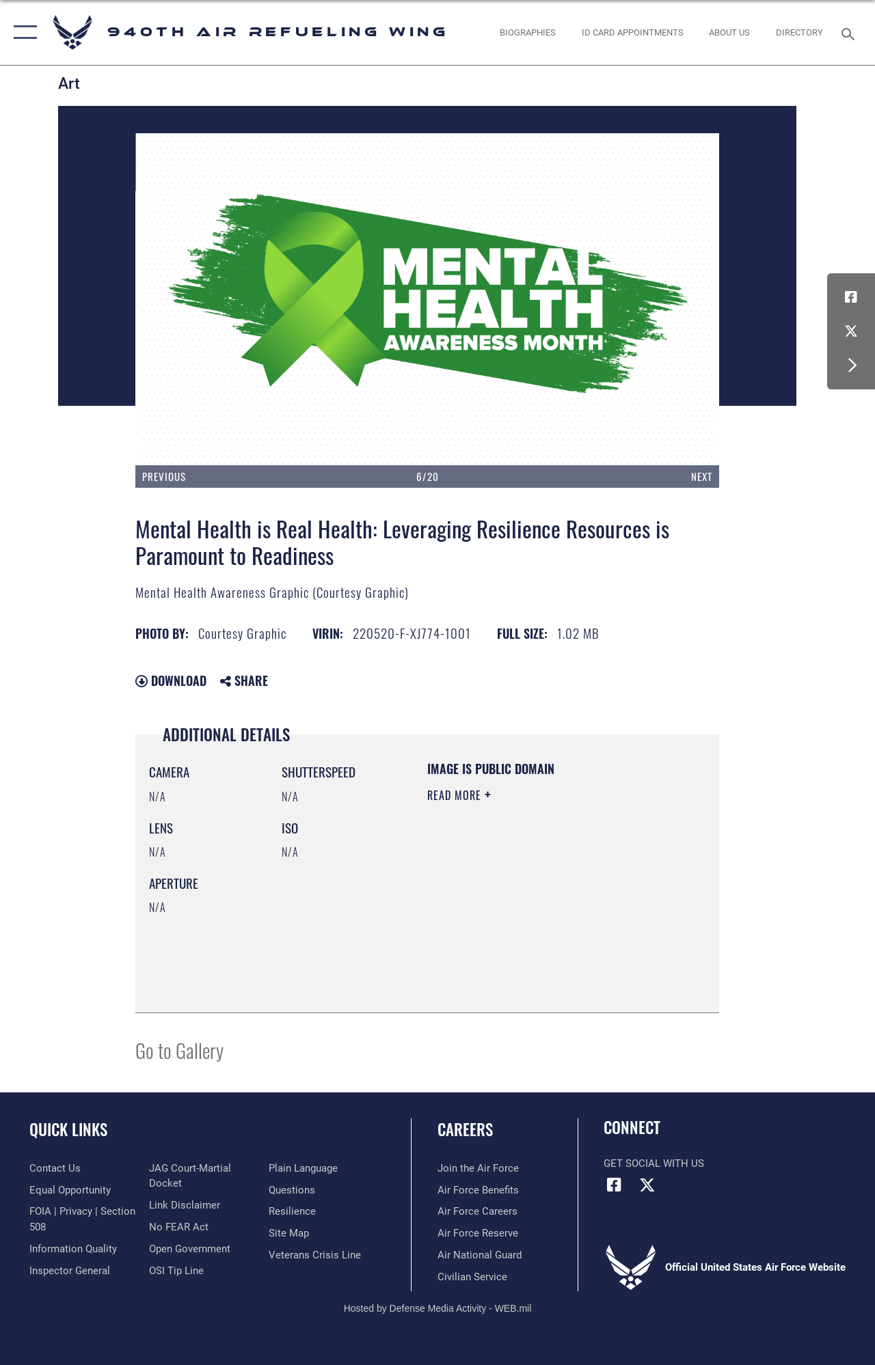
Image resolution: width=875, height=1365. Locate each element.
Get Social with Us (654, 1163)
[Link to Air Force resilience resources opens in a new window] (292, 1211)
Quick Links (68, 1129)
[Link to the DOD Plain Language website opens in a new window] (303, 1168)
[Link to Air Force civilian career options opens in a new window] (472, 1277)
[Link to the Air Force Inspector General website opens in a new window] (69, 1271)
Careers (465, 1129)
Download (170, 680)
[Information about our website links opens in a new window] (184, 1205)
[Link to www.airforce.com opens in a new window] (478, 1168)
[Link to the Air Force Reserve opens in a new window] (478, 1233)
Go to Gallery (179, 1049)
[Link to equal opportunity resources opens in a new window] (70, 1190)
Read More (456, 795)
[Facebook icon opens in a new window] (851, 297)
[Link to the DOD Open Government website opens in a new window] (189, 1249)
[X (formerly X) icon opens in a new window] (851, 331)
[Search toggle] (850, 32)
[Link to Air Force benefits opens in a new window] (478, 1190)
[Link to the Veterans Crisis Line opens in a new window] (315, 1255)
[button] (22, 32)
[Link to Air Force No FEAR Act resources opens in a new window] (178, 1227)
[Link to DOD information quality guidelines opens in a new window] (73, 1249)
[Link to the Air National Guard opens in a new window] (480, 1255)
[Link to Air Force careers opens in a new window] (477, 1211)
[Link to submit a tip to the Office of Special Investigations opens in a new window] (176, 1271)
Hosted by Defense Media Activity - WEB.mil (438, 1308)
